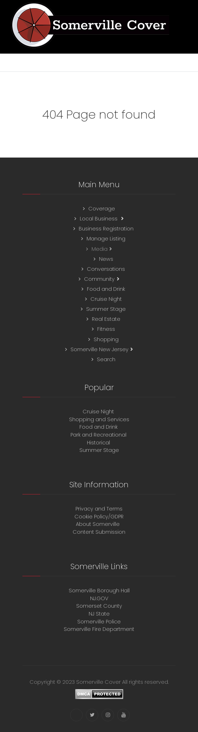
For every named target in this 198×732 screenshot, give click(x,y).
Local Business (99, 218)
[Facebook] (76, 715)
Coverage (101, 208)
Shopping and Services (99, 419)
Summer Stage (106, 309)
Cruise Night (106, 299)
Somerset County (99, 605)
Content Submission (99, 532)
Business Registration (106, 228)
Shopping (106, 339)
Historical (99, 442)
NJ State (99, 613)
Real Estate (106, 319)
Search (106, 359)
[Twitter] (92, 715)
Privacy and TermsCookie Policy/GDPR (99, 512)
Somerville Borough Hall (99, 590)
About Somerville (99, 524)
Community (99, 279)
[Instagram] (107, 715)
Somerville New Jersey (100, 349)
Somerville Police (99, 621)
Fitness (106, 329)
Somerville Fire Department (99, 629)
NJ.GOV (99, 598)
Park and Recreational (99, 434)
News (106, 259)
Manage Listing (106, 238)
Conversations (106, 269)
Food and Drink (106, 289)
